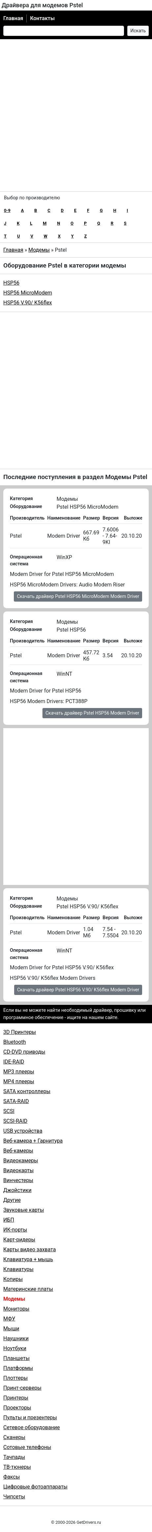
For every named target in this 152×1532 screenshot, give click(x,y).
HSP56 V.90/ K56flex (27, 302)
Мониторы (16, 1309)
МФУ (9, 1319)
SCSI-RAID (15, 1121)
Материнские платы (28, 1289)
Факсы (11, 1477)
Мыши (11, 1328)
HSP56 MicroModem (27, 293)
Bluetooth (14, 1042)
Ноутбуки (14, 1348)
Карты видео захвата (29, 1249)
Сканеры (14, 1437)
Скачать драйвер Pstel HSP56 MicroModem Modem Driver (78, 596)
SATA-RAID (16, 1101)
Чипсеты (14, 1496)
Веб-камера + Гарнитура (33, 1141)
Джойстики (17, 1190)
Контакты (42, 18)
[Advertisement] (76, 115)
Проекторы (17, 1407)
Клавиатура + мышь (28, 1259)
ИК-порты (15, 1230)
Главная (13, 18)
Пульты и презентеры (30, 1417)
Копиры (13, 1279)
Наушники (16, 1338)
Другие (12, 1200)
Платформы (18, 1368)
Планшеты (16, 1358)
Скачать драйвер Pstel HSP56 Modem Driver (92, 713)
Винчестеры (18, 1180)
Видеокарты (18, 1170)
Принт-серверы (22, 1388)
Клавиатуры (18, 1269)
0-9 (7, 210)
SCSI (8, 1111)
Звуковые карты (23, 1210)
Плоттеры (15, 1378)
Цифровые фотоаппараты (35, 1487)
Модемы (39, 250)
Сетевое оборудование (31, 1427)
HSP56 (11, 283)
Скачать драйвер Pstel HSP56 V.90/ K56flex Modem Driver (78, 989)
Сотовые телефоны (27, 1447)
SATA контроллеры (26, 1091)
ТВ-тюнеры (17, 1467)
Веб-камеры (18, 1151)
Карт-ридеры (19, 1239)
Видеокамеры (20, 1160)
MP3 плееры (18, 1071)
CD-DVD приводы (24, 1052)
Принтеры (15, 1398)
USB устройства (22, 1131)
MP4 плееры (18, 1081)
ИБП (8, 1220)
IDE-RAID (13, 1062)
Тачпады (14, 1457)
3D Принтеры (19, 1032)
